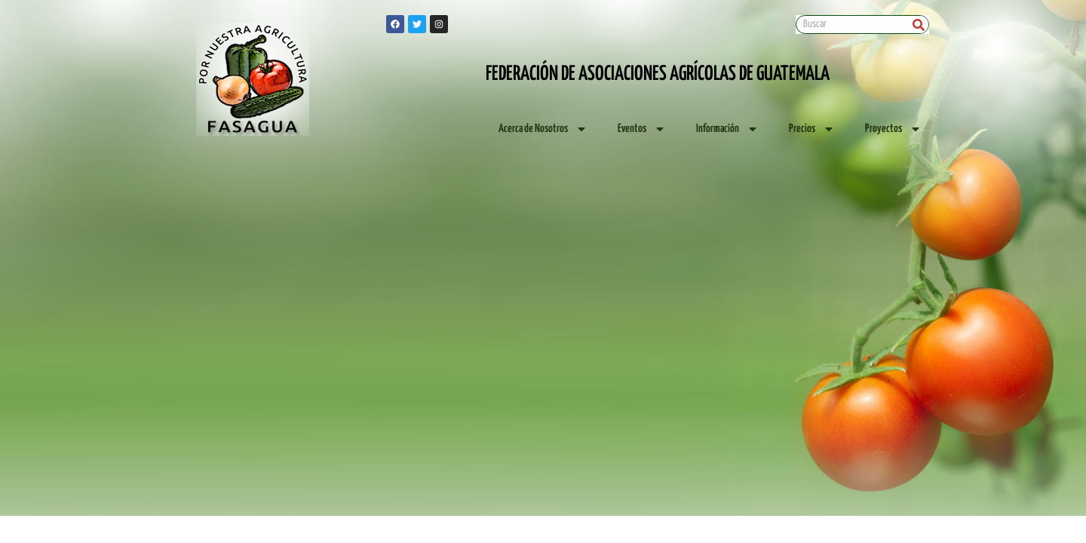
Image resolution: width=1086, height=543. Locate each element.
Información (727, 129)
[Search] (919, 24)
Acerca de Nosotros (543, 129)
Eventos (642, 129)
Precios (812, 129)
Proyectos (893, 129)
